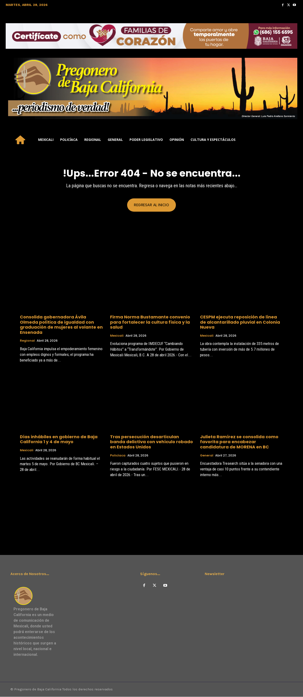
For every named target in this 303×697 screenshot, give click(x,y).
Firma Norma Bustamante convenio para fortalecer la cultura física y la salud (150, 322)
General (206, 456)
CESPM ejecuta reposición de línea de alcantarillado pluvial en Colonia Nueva (240, 322)
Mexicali (117, 336)
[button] (291, 139)
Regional (27, 341)
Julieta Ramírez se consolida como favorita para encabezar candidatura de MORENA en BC (239, 442)
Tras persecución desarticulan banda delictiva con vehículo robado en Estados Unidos (151, 442)
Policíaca (117, 456)
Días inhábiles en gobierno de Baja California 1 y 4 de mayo (59, 439)
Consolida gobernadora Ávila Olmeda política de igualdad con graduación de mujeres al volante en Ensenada (61, 324)
